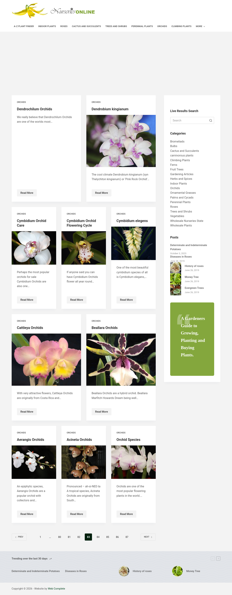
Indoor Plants (178, 183)
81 (69, 537)
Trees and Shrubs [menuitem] (116, 26)
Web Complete (56, 588)
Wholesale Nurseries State (186, 221)
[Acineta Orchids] (83, 462)
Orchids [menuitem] (162, 26)
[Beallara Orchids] (121, 360)
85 (107, 537)
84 (98, 537)
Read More (28, 193)
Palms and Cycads (182, 197)
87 (127, 537)
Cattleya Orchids (30, 328)
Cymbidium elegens (132, 221)
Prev (19, 537)
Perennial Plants (180, 202)
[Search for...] (192, 120)
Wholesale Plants (181, 225)
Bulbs (173, 146)
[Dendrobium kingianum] (121, 141)
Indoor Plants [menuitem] (47, 26)
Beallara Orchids (105, 328)
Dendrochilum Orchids (34, 109)
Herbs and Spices (181, 178)
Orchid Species (128, 440)
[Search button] (210, 120)
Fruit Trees (176, 169)
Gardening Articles (181, 174)
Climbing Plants (180, 160)
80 (59, 537)
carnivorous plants (181, 155)
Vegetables (177, 216)
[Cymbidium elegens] (133, 243)
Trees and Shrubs (181, 211)
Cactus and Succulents (184, 151)
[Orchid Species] (133, 462)
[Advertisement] (116, 58)
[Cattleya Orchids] (46, 360)
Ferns (173, 165)
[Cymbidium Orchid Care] (34, 248)
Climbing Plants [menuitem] (181, 26)
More (201, 26)
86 (117, 537)
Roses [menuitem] (64, 26)
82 (78, 537)
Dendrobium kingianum (110, 109)
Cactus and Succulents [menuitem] (86, 26)
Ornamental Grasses (183, 192)
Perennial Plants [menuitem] (142, 26)
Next (148, 537)
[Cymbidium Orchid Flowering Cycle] (83, 248)
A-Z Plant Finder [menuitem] (24, 26)
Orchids (21, 102)
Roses (174, 206)
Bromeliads (177, 141)
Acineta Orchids (79, 440)
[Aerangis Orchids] (34, 462)
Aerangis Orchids (30, 440)
